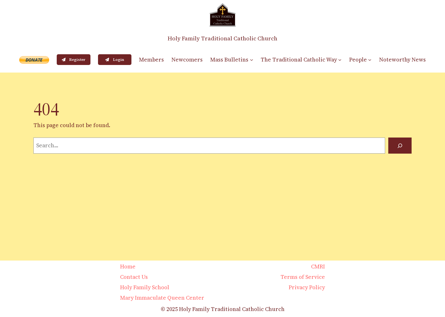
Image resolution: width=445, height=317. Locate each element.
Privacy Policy (307, 287)
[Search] (400, 146)
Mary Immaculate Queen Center (162, 298)
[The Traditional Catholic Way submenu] (339, 59)
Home (128, 266)
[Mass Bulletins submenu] (251, 59)
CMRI (318, 266)
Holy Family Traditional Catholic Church (222, 38)
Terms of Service (302, 277)
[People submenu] (369, 59)
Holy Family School (144, 287)
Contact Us (134, 277)
